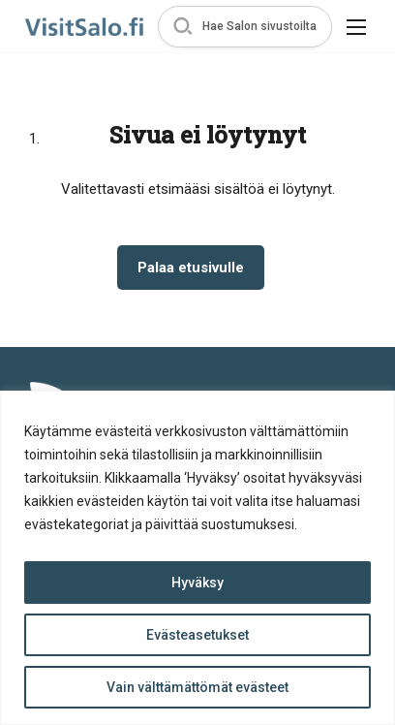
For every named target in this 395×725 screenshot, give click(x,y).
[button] (245, 26)
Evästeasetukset (197, 635)
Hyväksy (197, 582)
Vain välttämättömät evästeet (197, 687)
